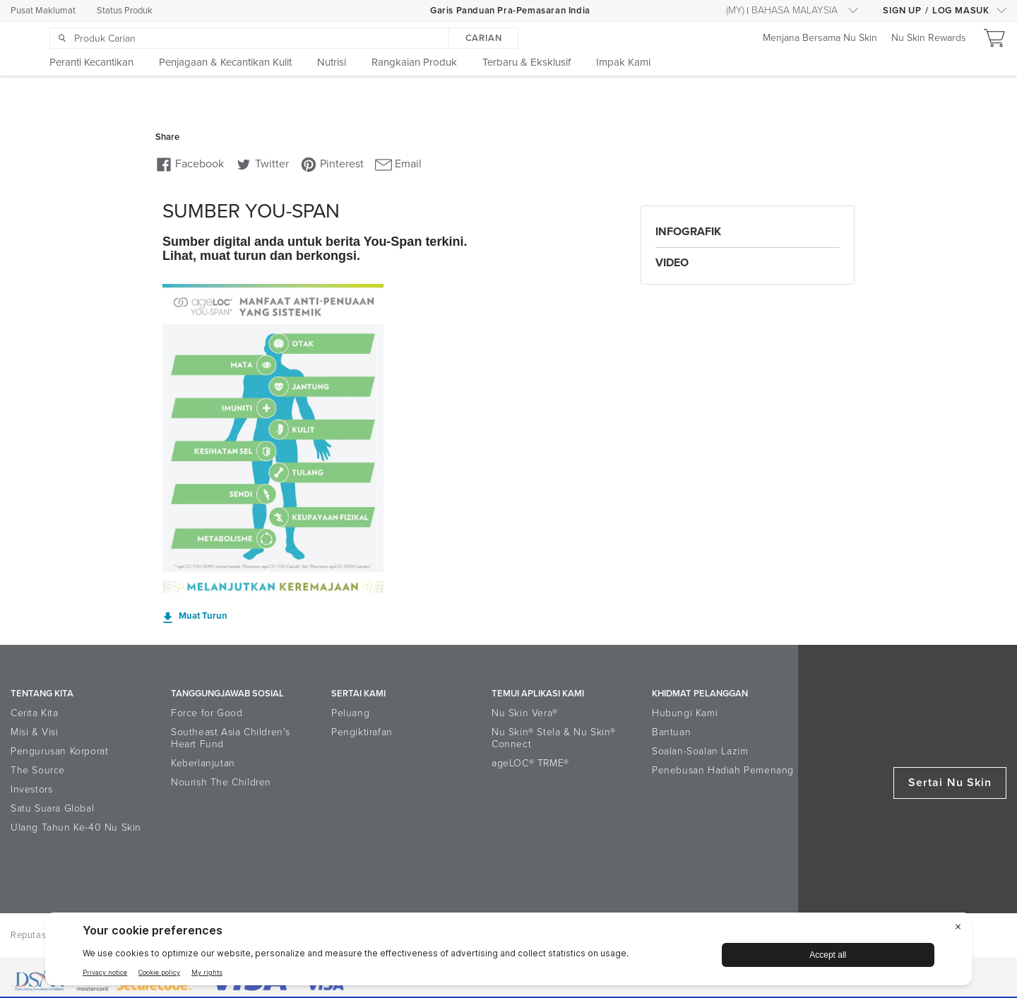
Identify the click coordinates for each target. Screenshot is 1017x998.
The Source (38, 770)
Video (672, 263)
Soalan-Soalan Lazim (700, 751)
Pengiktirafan (362, 732)
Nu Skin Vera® (525, 713)
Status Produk (125, 10)
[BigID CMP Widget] (508, 952)
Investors (31, 789)
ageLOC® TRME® (530, 763)
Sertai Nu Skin (950, 783)
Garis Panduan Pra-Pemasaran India (510, 10)
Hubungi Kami (685, 713)
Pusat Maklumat (43, 10)
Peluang (350, 713)
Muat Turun (203, 616)
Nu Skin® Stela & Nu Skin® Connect (554, 738)
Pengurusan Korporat (59, 751)
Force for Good (206, 713)
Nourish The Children (221, 782)
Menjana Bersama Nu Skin (820, 38)
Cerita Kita (35, 713)
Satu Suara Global (52, 808)
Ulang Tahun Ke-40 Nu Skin (76, 827)
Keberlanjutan (203, 763)
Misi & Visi (35, 732)
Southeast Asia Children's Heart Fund (230, 738)
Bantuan (671, 732)
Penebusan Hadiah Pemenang (723, 770)
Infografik (688, 232)
